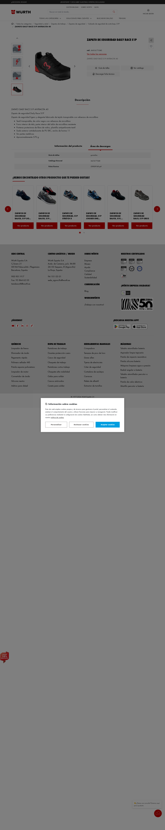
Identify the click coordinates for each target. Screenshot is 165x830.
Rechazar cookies (81, 424)
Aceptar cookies (108, 424)
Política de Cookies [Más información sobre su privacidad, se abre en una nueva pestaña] (57, 417)
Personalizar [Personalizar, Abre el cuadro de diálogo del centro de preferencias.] (56, 424)
